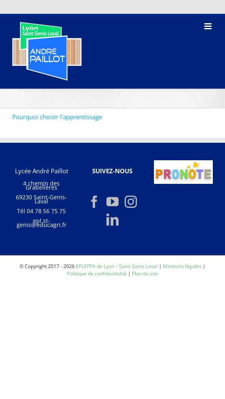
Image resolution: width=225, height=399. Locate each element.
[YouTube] (112, 202)
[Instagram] (131, 202)
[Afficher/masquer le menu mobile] (208, 26)
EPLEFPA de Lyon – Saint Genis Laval (117, 266)
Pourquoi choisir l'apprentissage (57, 117)
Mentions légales (182, 266)
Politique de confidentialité (97, 273)
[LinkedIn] (112, 220)
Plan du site (145, 273)
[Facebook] (94, 202)
